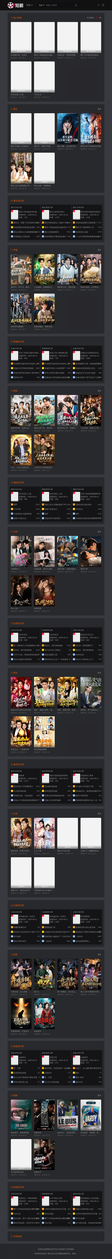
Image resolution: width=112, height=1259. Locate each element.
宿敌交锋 (37, 1133)
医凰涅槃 (37, 608)
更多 (99, 109)
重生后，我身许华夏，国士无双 (44, 146)
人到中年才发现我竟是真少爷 (44, 467)
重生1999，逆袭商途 (42, 186)
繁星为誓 (84, 569)
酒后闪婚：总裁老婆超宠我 (67, 569)
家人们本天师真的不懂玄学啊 (91, 992)
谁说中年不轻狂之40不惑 (21, 710)
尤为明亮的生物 (17, 1172)
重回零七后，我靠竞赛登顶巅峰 (67, 287)
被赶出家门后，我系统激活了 (44, 428)
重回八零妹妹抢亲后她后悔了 (44, 55)
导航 (29, 5)
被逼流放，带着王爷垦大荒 (21, 851)
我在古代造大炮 (63, 851)
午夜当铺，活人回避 (19, 992)
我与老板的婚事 (40, 749)
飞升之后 (37, 94)
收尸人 (36, 992)
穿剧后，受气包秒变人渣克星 (91, 710)
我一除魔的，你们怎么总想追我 (67, 992)
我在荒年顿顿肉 (17, 327)
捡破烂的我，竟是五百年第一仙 (21, 428)
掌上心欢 (14, 608)
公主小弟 (37, 851)
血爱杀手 (37, 1172)
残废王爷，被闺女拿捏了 (21, 890)
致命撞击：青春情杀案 (20, 1133)
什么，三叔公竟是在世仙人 (21, 467)
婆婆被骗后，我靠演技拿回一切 (44, 327)
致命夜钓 (37, 1031)
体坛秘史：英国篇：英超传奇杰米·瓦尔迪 (91, 1133)
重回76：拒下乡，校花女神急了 (21, 287)
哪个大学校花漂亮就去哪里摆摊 (91, 55)
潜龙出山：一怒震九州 (20, 749)
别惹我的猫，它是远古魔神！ (21, 1031)
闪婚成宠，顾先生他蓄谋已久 (44, 569)
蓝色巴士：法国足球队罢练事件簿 (67, 1133)
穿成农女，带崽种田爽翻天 (67, 55)
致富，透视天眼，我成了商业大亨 (67, 710)
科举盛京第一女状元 (19, 55)
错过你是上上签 (17, 94)
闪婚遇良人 (15, 569)
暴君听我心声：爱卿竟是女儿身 (67, 428)
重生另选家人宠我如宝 (20, 146)
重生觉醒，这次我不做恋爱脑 (67, 146)
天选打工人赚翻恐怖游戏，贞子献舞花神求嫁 (91, 851)
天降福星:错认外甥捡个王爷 (44, 890)
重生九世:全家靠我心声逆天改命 (21, 186)
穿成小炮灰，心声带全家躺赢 (91, 287)
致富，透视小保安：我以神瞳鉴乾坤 (44, 710)
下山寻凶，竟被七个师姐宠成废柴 (91, 428)
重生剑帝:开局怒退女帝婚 (91, 146)
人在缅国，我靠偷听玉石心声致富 (44, 287)
